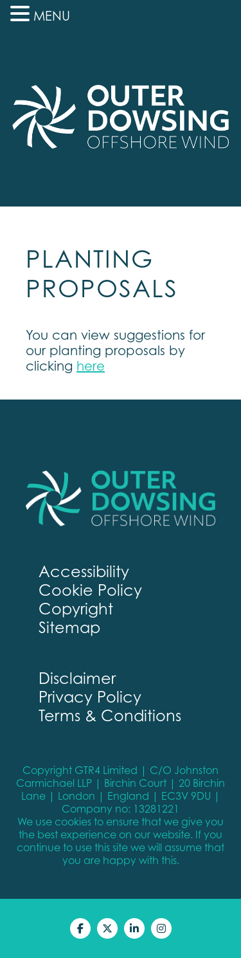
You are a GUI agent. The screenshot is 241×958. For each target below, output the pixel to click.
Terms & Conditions (110, 715)
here (90, 366)
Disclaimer (77, 678)
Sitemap (69, 627)
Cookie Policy (90, 590)
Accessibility (84, 571)
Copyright (76, 609)
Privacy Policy (90, 697)
